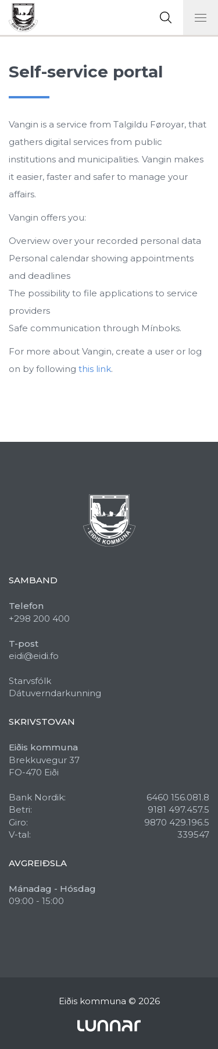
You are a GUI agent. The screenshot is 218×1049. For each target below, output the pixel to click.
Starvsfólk (30, 680)
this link (94, 368)
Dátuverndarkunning (55, 693)
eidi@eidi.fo (34, 655)
